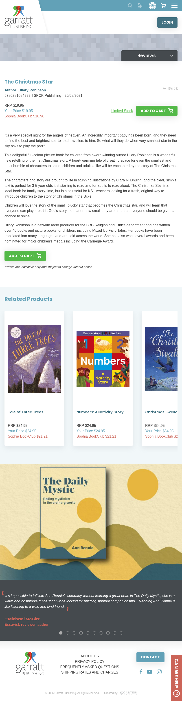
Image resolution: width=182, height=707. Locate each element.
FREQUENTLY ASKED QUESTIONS (89, 667)
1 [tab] (61, 633)
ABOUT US (90, 656)
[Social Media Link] (141, 672)
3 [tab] (74, 633)
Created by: (120, 693)
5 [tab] (88, 633)
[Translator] (141, 6)
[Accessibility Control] (152, 5)
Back (170, 88)
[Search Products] (130, 5)
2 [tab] (67, 633)
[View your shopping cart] (163, 5)
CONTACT (150, 657)
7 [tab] (101, 633)
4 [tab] (81, 633)
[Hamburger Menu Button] (174, 6)
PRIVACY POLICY (90, 661)
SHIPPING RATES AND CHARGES (89, 672)
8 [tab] (108, 633)
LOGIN (167, 22)
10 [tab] (121, 633)
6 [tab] (94, 633)
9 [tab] (114, 633)
